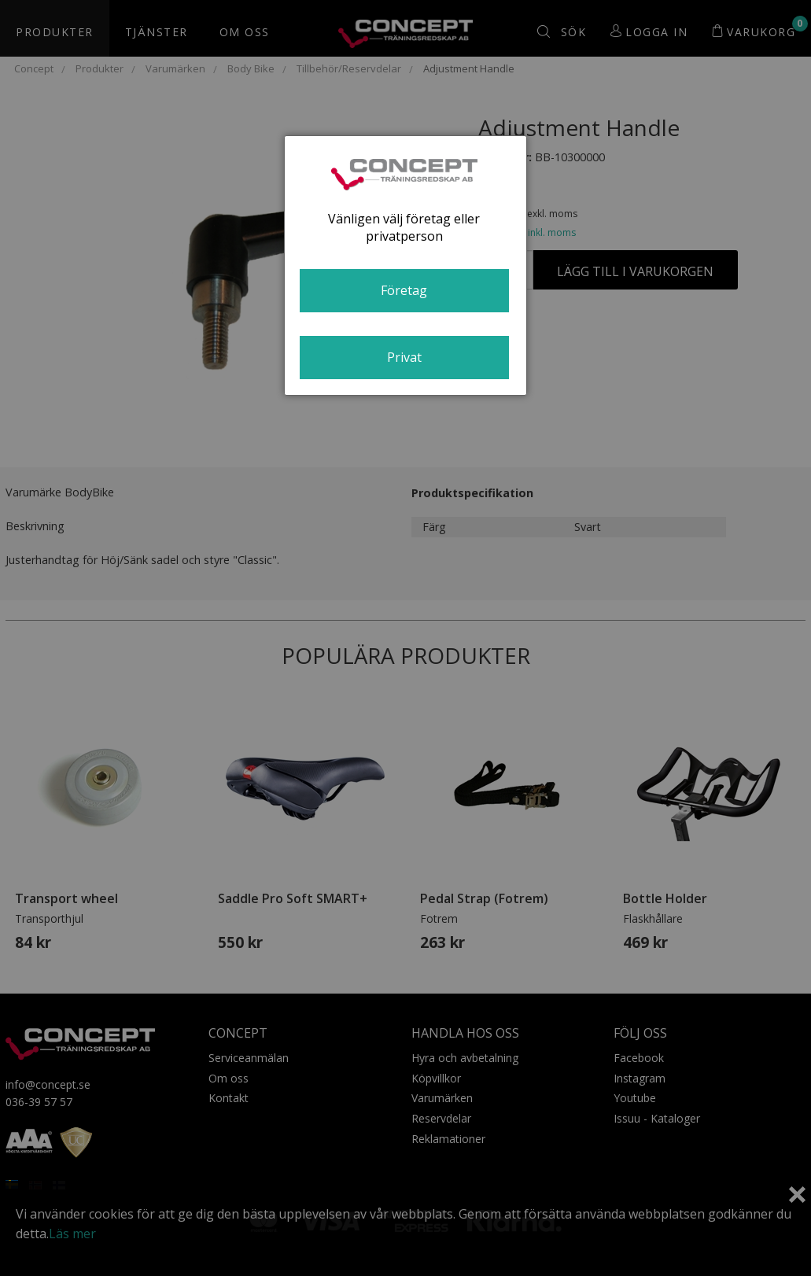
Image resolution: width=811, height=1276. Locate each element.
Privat (404, 357)
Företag (404, 290)
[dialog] (405, 265)
